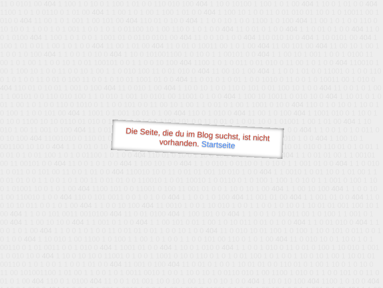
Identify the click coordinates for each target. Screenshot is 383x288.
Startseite (218, 145)
